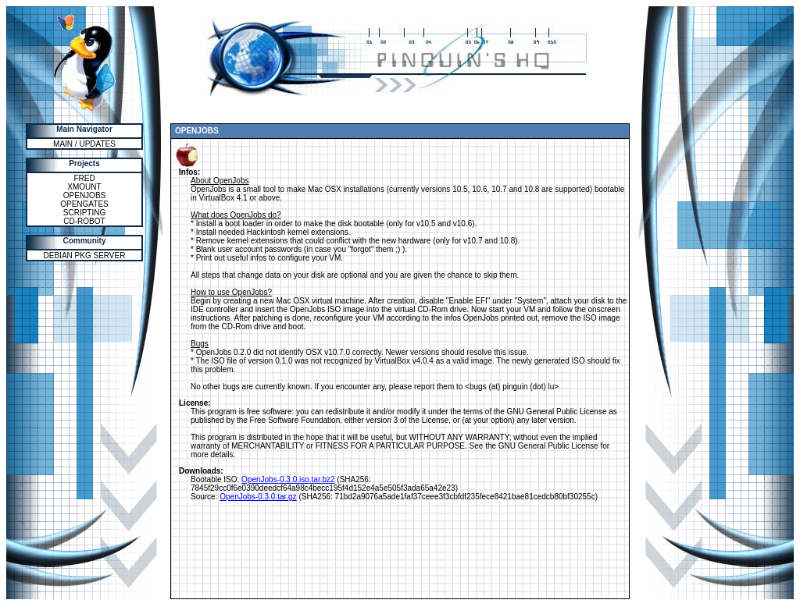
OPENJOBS (84, 195)
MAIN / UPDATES (84, 144)
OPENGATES (84, 204)
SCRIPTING (84, 212)
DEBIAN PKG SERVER (85, 255)
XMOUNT (84, 187)
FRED (84, 178)
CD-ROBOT (84, 221)
